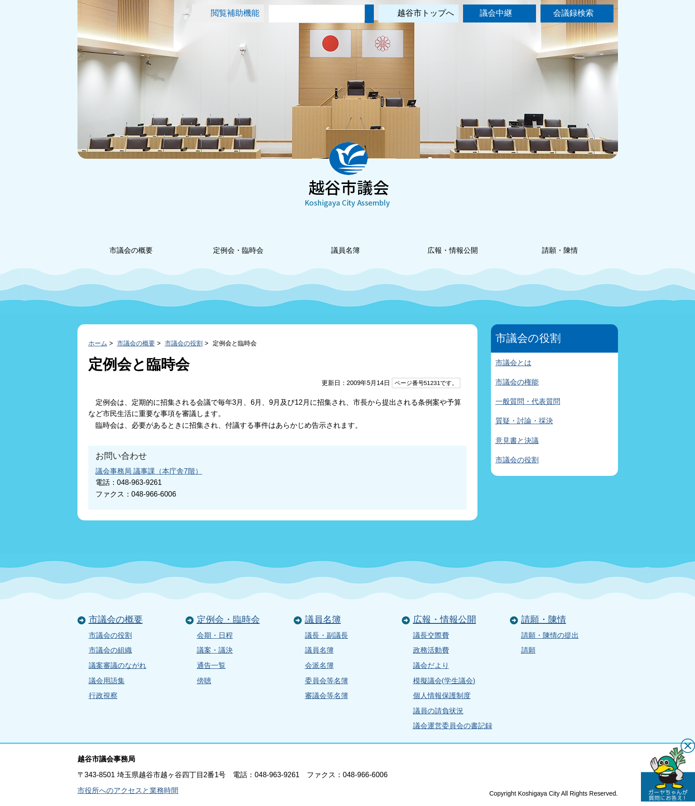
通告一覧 (211, 665)
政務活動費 (431, 650)
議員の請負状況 (438, 711)
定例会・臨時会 (238, 238)
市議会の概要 (131, 238)
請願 (528, 650)
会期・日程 (215, 635)
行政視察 (103, 695)
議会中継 (496, 13)
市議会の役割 (184, 343)
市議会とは (513, 363)
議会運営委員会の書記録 (452, 726)
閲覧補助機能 (235, 13)
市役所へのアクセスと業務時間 (127, 790)
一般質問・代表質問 (527, 401)
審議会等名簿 (326, 695)
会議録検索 (573, 13)
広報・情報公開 (452, 238)
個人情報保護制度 (442, 695)
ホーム (97, 343)
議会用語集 (107, 681)
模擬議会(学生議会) (444, 681)
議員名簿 (345, 238)
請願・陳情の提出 (550, 635)
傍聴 (204, 681)
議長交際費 (431, 635)
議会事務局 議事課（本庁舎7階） (148, 471)
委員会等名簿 (326, 681)
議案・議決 (215, 650)
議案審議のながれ (117, 665)
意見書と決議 (517, 440)
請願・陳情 (560, 238)
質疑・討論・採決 (524, 421)
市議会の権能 (517, 382)
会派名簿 (319, 665)
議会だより (431, 665)
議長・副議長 (326, 635)
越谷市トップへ (425, 13)
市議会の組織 (110, 650)
